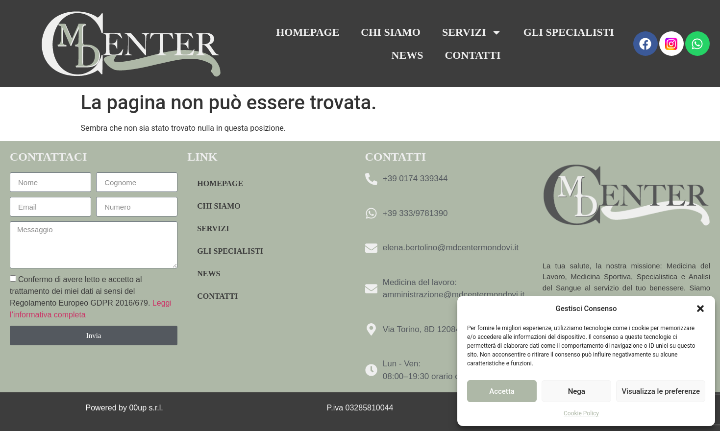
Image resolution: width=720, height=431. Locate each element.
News (407, 55)
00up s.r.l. (147, 408)
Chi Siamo (391, 32)
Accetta (502, 391)
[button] (700, 308)
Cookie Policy (581, 413)
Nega (576, 391)
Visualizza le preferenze (660, 391)
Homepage (307, 32)
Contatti (472, 55)
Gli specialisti (568, 32)
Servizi (472, 32)
